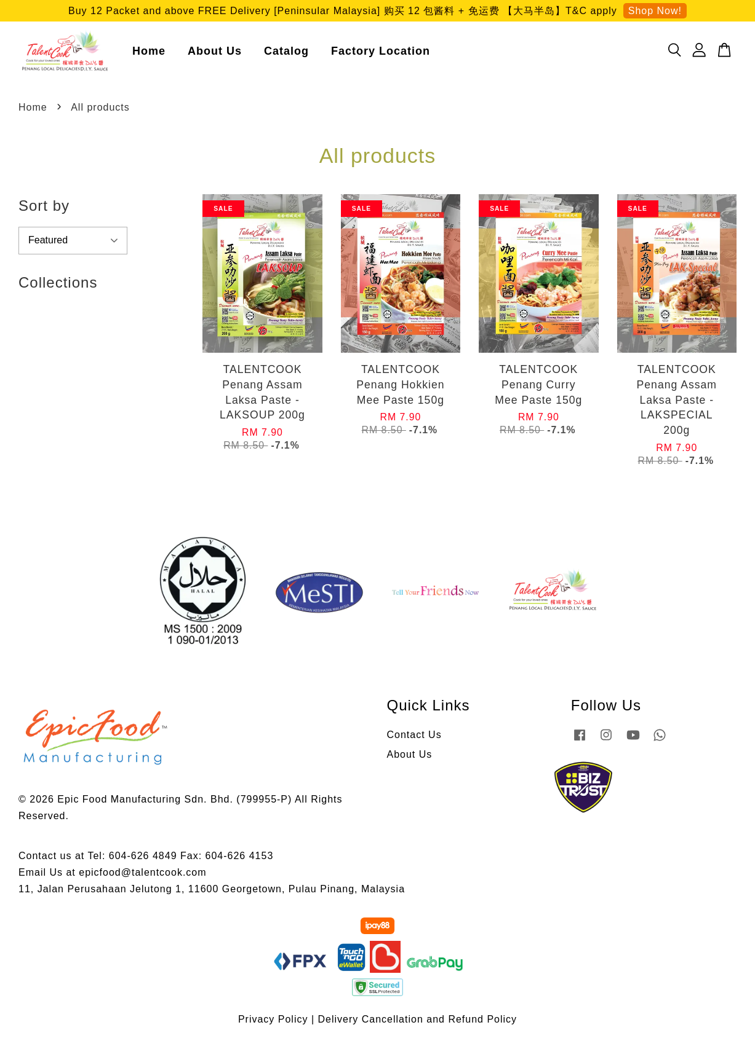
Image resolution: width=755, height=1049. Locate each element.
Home (149, 52)
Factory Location (380, 52)
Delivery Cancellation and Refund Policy (417, 1022)
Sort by (44, 208)
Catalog (286, 52)
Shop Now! (655, 11)
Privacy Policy (273, 1022)
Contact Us (414, 738)
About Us (215, 52)
